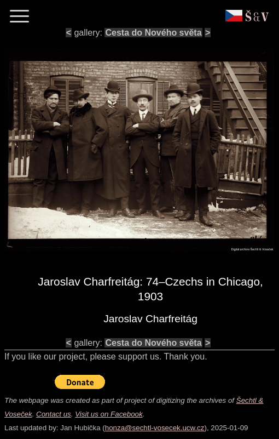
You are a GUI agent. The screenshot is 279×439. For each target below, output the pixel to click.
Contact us (53, 414)
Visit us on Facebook (108, 414)
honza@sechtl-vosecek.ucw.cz (155, 428)
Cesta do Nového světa (153, 32)
